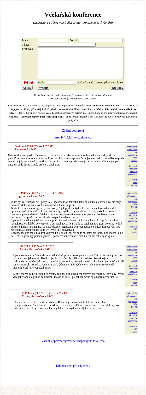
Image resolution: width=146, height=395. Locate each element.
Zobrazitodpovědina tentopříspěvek (132, 176)
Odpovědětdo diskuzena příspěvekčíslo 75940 (132, 306)
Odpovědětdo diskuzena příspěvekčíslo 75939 (132, 260)
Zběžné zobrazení (73, 136)
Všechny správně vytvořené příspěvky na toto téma (73, 347)
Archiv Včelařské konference (73, 143)
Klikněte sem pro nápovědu (73, 372)
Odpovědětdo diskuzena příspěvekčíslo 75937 (132, 160)
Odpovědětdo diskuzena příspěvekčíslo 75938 (132, 206)
